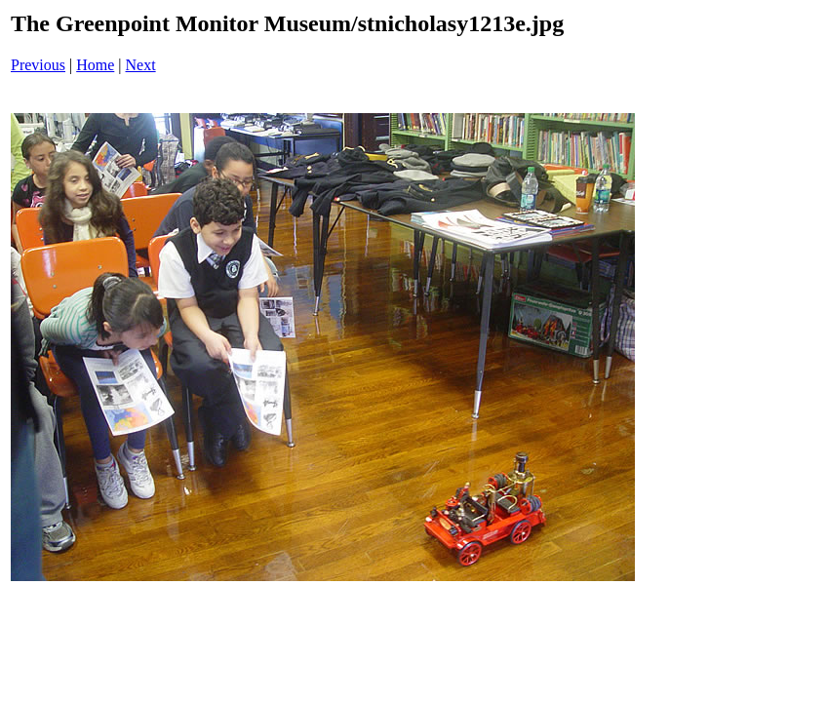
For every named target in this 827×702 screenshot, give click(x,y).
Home (95, 65)
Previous (38, 65)
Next (141, 65)
